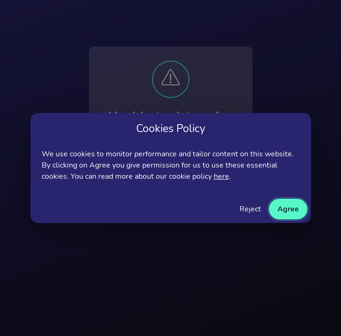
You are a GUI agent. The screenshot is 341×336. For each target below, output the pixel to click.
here (221, 176)
